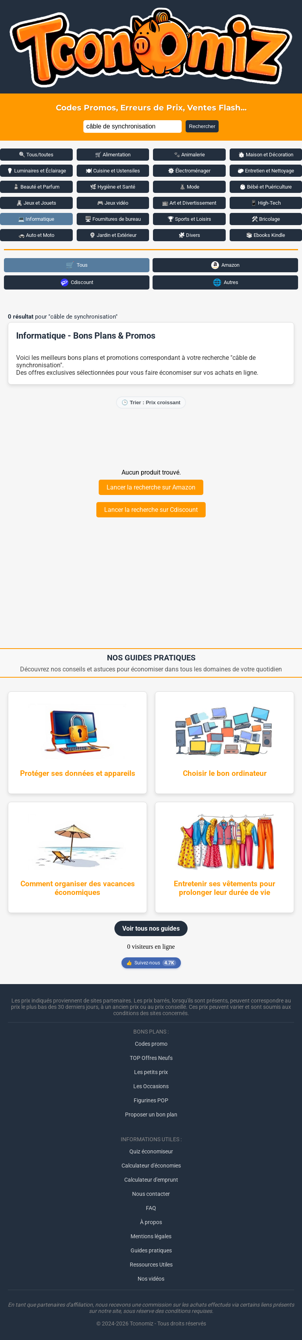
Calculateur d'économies (151, 1165)
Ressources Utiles (151, 1264)
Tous (77, 265)
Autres (225, 282)
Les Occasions (151, 1086)
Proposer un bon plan (151, 1114)
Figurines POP (151, 1100)
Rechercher (202, 126)
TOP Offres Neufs (151, 1058)
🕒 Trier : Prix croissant (151, 402)
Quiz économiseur (151, 1151)
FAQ (151, 1208)
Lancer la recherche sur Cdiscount (151, 509)
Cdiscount (77, 282)
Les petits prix (151, 1072)
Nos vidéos (151, 1279)
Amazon (225, 265)
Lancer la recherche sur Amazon (151, 487)
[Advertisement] (151, 438)
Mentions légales (151, 1236)
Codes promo (151, 1044)
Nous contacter (151, 1194)
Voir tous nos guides (151, 928)
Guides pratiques (151, 1250)
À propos (151, 1222)
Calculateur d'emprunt (151, 1180)
